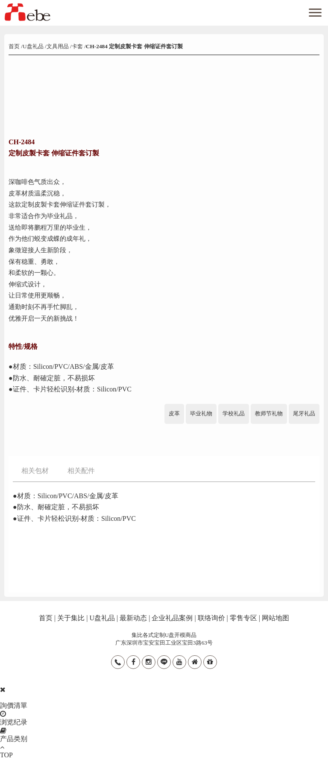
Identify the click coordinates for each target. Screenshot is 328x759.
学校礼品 (234, 413)
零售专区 (243, 618)
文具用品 (58, 46)
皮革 (174, 413)
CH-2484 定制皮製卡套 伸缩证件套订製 (134, 46)
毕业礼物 (201, 413)
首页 (15, 46)
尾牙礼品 (304, 413)
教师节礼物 (269, 413)
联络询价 (211, 618)
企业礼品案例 (172, 618)
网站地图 (275, 618)
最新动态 (133, 618)
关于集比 (71, 618)
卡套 (77, 46)
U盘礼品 (33, 46)
